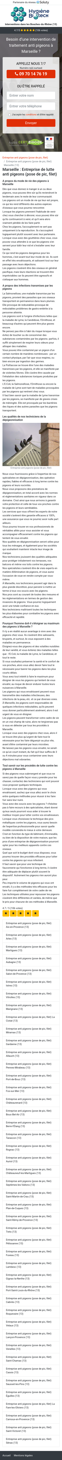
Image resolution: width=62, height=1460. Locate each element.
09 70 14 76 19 (31, 74)
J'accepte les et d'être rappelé (32, 114)
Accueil (6, 1455)
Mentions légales (23, 1455)
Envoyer (31, 123)
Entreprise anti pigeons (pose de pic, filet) (25, 157)
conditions (31, 114)
